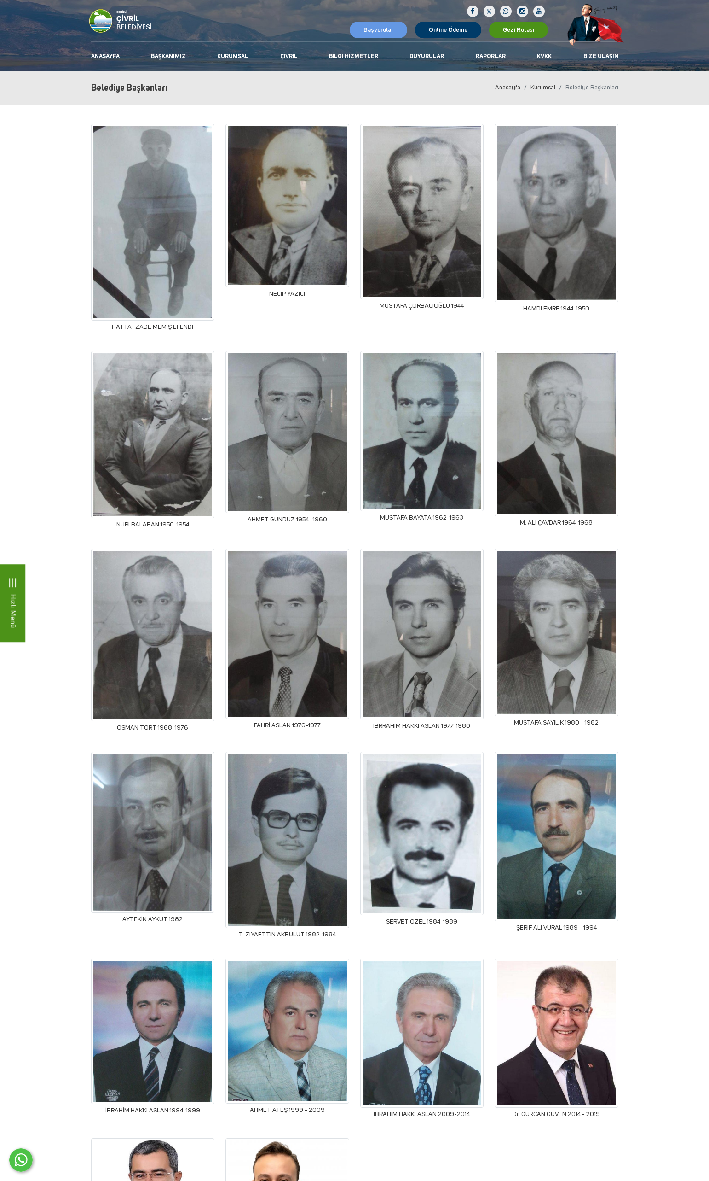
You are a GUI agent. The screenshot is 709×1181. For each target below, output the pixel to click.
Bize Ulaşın (600, 56)
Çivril (289, 56)
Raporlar (491, 56)
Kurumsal (232, 56)
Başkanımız (168, 56)
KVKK (544, 56)
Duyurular (426, 56)
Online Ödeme (448, 30)
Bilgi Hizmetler (353, 56)
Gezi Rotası (518, 30)
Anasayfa (105, 56)
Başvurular (378, 30)
